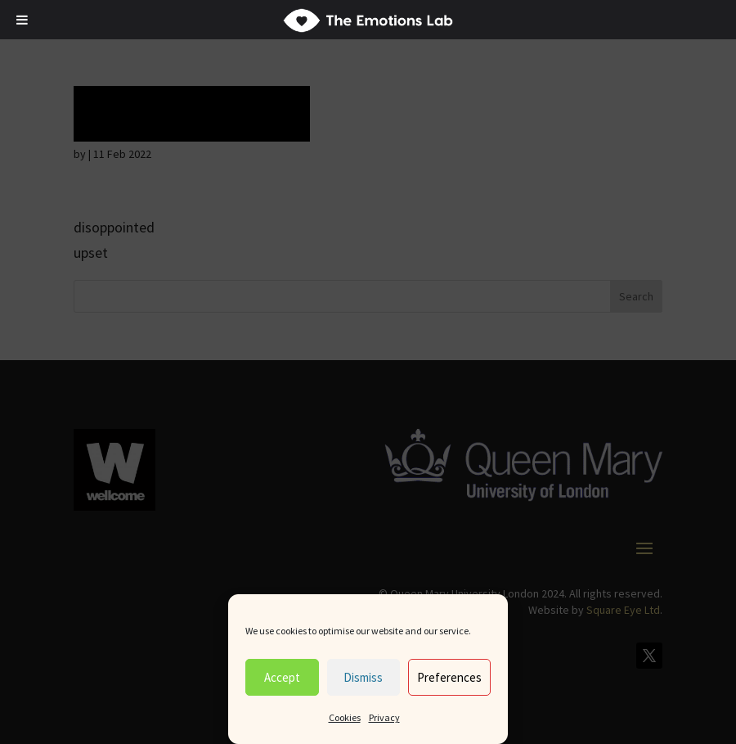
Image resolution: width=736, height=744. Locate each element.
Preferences (449, 677)
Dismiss (363, 677)
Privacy (384, 717)
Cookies (345, 717)
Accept (282, 677)
